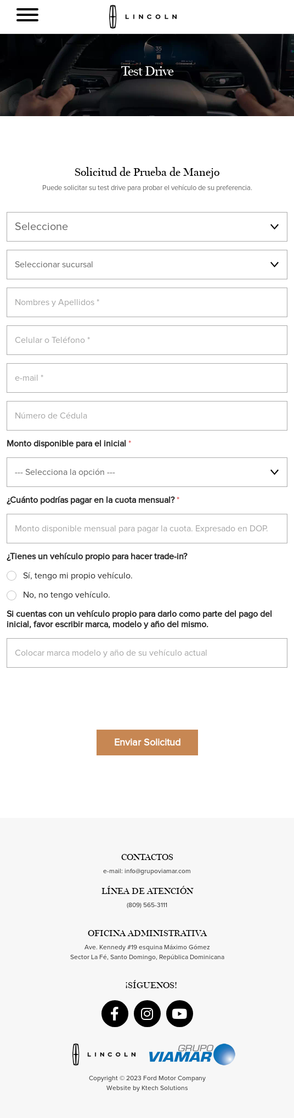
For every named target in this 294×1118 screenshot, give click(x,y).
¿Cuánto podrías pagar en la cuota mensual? (93, 500)
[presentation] (90, 714)
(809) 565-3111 (147, 905)
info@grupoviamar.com (158, 871)
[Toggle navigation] (27, 16)
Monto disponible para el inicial (69, 443)
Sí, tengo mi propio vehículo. (78, 575)
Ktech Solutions (165, 1088)
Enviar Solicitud (147, 743)
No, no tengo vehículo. (66, 594)
